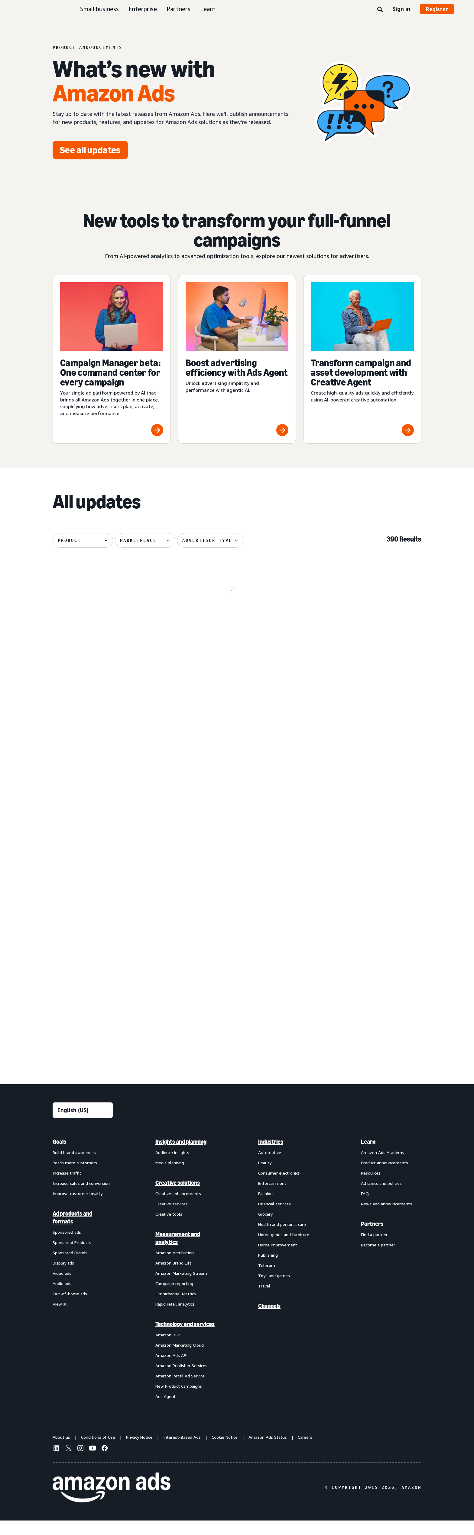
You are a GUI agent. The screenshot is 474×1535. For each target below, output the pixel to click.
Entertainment (272, 1197)
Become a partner (378, 1259)
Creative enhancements (178, 1207)
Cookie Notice (225, 1451)
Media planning (169, 1177)
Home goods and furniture (283, 1249)
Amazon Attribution (174, 1267)
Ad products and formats (72, 1231)
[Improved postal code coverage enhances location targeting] (362, 744)
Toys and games (274, 1290)
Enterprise (142, 8)
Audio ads (62, 1297)
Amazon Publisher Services (181, 1380)
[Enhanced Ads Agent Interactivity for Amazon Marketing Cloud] (237, 623)
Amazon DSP (167, 1349)
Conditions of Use (98, 1451)
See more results (237, 1067)
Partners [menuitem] (372, 1238)
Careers (305, 1451)
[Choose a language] (83, 1124)
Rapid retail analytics (175, 1318)
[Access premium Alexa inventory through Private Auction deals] (237, 865)
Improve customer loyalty (77, 1207)
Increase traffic (67, 1187)
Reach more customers (75, 1177)
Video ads (62, 1287)
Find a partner (374, 1249)
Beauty (264, 1177)
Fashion (265, 1207)
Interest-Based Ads (182, 1451)
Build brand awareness (74, 1166)
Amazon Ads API (171, 1369)
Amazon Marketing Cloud (179, 1359)
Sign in (401, 8)
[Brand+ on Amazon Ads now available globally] (362, 865)
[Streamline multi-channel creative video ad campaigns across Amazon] (112, 987)
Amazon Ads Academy (382, 1166)
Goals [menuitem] (59, 1156)
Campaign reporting (174, 1297)
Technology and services (185, 1338)
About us (61, 1451)
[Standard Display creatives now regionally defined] (112, 744)
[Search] (380, 10)
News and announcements (386, 1218)
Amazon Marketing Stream (181, 1287)
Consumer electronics (279, 1187)
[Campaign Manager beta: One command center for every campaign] (112, 359)
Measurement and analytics (177, 1252)
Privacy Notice (139, 1451)
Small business (99, 8)
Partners (178, 8)
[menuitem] (83, 1283)
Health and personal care (282, 1238)
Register (437, 9)
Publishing (268, 1269)
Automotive (269, 1166)
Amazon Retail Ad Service (180, 1390)
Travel (264, 1300)
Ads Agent (165, 1410)
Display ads (63, 1277)
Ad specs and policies (381, 1197)
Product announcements (384, 1177)
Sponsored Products (72, 1256)
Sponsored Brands (70, 1267)
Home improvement (277, 1259)
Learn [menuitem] (368, 1156)
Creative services (171, 1218)
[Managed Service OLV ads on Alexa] (362, 623)
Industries (270, 1156)
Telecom (266, 1279)
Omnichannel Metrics (175, 1308)
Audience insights (172, 1166)
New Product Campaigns (178, 1400)
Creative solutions (177, 1197)
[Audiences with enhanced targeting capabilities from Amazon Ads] (112, 865)
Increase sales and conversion (81, 1197)
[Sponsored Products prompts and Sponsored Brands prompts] (237, 744)
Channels (269, 1320)
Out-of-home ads (70, 1308)
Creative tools (168, 1228)
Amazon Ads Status (267, 1451)
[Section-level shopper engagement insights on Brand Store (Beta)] (237, 987)
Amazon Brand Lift (173, 1277)
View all (60, 1318)
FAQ (365, 1207)
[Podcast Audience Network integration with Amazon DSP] (362, 987)
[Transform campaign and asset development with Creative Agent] (362, 359)
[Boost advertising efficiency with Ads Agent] (237, 359)
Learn (208, 8)
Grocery (265, 1228)
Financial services (274, 1218)
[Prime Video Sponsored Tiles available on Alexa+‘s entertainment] (112, 623)
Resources (371, 1187)
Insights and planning (180, 1156)
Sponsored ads (67, 1246)
